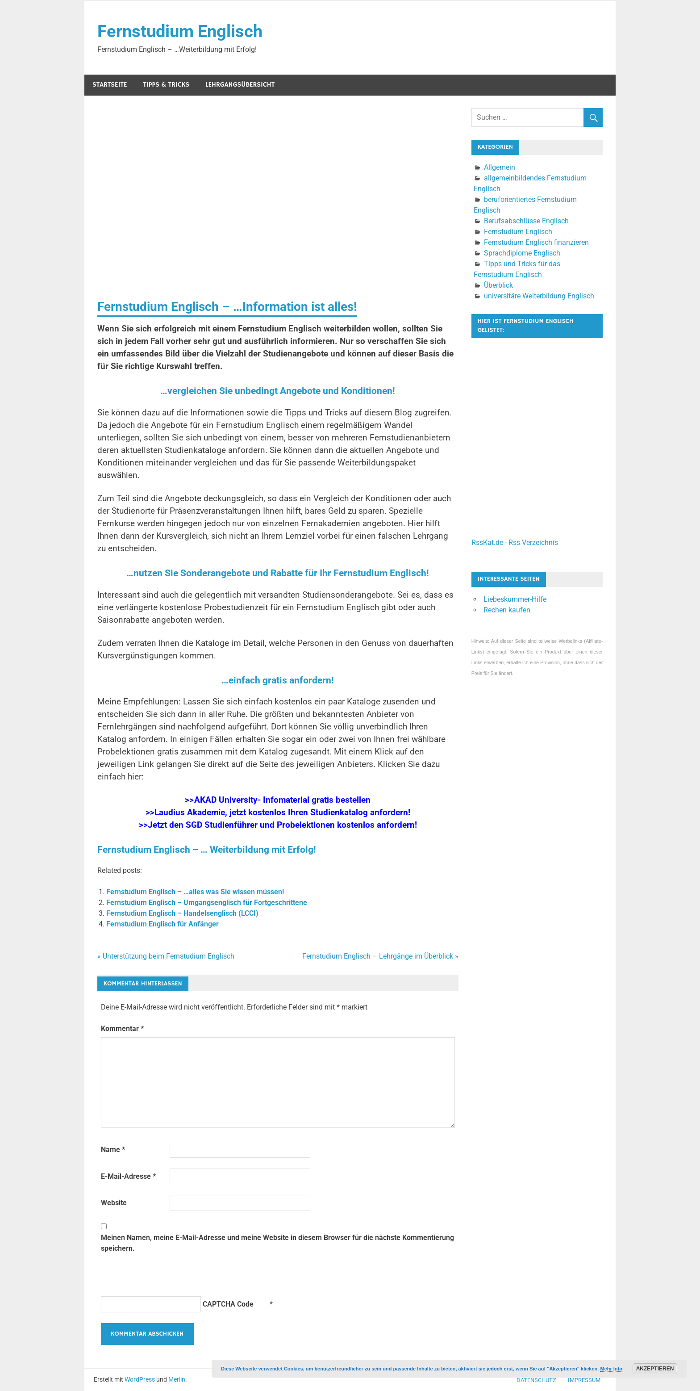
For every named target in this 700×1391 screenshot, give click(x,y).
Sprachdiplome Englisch (522, 253)
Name (113, 1149)
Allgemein (499, 167)
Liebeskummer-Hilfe (514, 599)
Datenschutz (536, 1380)
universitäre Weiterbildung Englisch (539, 296)
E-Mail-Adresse (128, 1176)
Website (114, 1202)
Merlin (176, 1379)
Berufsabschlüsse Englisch (526, 221)
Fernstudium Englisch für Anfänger (162, 924)
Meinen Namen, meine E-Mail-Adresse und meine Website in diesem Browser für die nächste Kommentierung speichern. (277, 1243)
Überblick (498, 285)
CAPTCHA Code (228, 1304)
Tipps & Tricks (166, 84)
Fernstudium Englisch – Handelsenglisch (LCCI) (182, 913)
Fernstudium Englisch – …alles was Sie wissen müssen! (195, 892)
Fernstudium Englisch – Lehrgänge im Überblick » (380, 956)
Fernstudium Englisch (179, 31)
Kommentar (122, 1028)
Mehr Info (611, 1368)
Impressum (584, 1380)
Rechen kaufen (506, 610)
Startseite (109, 84)
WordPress (140, 1379)
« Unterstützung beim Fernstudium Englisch (165, 956)
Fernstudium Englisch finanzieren (536, 242)
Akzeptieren (655, 1369)
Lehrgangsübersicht (240, 84)
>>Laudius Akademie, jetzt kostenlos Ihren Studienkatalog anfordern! (277, 812)
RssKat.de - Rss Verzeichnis (514, 542)
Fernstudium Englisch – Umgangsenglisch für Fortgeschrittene (206, 902)
